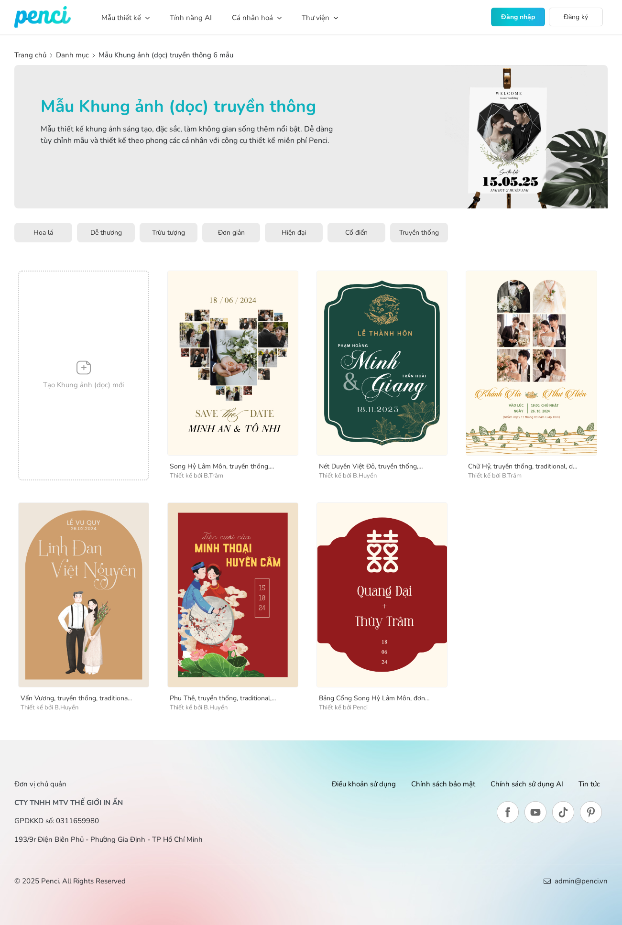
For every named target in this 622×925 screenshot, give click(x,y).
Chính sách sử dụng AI (527, 784)
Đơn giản (231, 232)
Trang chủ (31, 55)
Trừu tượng (168, 232)
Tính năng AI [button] (191, 17)
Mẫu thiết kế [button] (125, 17)
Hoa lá (43, 232)
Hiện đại (294, 232)
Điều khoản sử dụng (364, 784)
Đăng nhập (518, 17)
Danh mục (72, 55)
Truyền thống (419, 232)
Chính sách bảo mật (443, 784)
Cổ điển (356, 232)
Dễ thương (106, 232)
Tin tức (589, 784)
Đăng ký (576, 17)
